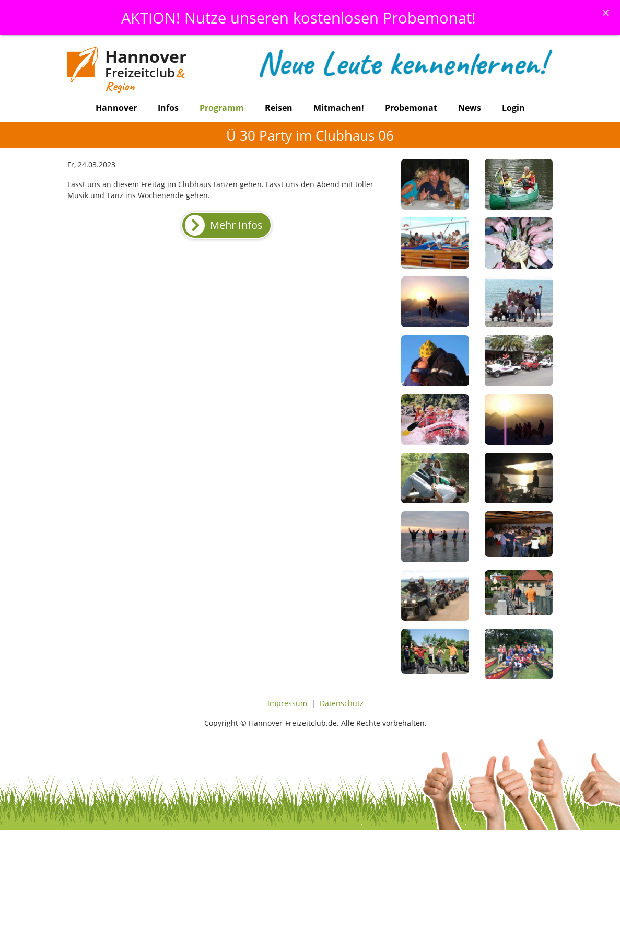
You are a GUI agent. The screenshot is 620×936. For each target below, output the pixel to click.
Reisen (279, 107)
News (469, 107)
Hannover (116, 107)
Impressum (287, 703)
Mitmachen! (338, 107)
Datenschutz (342, 703)
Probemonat (411, 107)
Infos (168, 107)
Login (513, 107)
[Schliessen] (606, 12)
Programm (222, 107)
